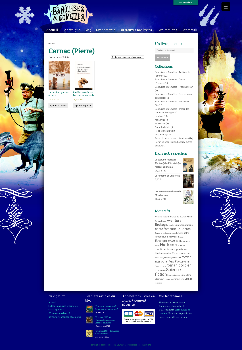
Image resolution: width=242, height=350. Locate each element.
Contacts (188, 30)
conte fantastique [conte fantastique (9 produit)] (167, 229)
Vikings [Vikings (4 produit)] (188, 278)
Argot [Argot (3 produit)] (183, 217)
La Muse (159, 116)
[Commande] (127, 57)
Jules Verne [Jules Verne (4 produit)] (172, 253)
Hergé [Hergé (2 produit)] (157, 246)
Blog (88, 30)
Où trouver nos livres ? (137, 30)
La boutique (71, 30)
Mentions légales (132, 345)
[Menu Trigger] (225, 6)
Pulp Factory (161, 134)
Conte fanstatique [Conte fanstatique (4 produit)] (184, 225)
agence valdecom (108, 345)
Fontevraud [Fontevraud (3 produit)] (185, 241)
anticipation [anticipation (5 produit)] (174, 216)
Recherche (162, 57)
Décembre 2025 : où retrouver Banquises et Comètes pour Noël (105, 320)
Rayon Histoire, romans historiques (172, 138)
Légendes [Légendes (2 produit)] (173, 258)
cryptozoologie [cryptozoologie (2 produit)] (174, 233)
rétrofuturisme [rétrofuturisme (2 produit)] (160, 271)
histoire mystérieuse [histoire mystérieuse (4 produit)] (176, 249)
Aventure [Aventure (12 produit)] (174, 220)
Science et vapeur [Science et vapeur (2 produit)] (173, 275)
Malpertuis (160, 120)
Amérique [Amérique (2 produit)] (158, 217)
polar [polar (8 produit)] (164, 261)
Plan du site (146, 345)
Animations (168, 30)
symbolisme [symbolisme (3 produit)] (178, 279)
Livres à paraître (56, 309)
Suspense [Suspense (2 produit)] (169, 279)
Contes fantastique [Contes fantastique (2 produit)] (162, 233)
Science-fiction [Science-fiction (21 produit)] (168, 272)
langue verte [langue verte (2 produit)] (183, 253)
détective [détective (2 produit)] (181, 237)
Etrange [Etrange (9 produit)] (160, 241)
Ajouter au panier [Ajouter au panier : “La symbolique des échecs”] (58, 105)
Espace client (185, 2)
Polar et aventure (163, 131)
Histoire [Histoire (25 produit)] (168, 244)
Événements (105, 30)
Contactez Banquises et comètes (64, 317)
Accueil (52, 30)
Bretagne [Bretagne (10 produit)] (162, 225)
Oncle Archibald (162, 127)
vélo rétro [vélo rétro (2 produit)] (158, 283)
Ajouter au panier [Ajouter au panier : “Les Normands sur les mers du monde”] (83, 105)
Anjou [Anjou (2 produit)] (165, 217)
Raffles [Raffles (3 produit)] (188, 262)
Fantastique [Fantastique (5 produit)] (173, 241)
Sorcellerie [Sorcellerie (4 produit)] (186, 275)
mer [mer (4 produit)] (179, 257)
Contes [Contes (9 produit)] (186, 229)
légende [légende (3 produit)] (165, 257)
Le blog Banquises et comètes (63, 306)
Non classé (160, 123)
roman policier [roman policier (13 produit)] (178, 265)
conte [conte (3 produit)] (171, 225)
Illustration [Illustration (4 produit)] (160, 253)
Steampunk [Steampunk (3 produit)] (160, 279)
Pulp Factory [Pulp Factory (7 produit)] (176, 261)
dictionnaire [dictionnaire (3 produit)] (172, 237)
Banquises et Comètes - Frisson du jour (174, 87)
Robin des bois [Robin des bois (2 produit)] (160, 266)
